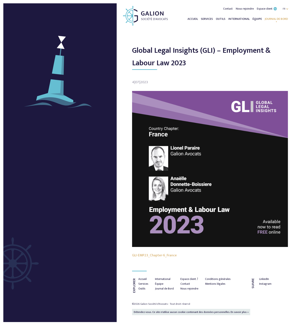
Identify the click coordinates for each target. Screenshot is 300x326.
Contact (228, 8)
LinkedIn (264, 279)
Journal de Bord (276, 18)
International (239, 18)
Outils (221, 18)
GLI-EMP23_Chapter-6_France (154, 255)
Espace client (267, 8)
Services (207, 18)
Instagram (265, 283)
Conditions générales (218, 279)
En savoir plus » (240, 312)
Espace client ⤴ (189, 279)
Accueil (193, 18)
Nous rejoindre (245, 8)
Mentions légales (215, 283)
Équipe (257, 18)
